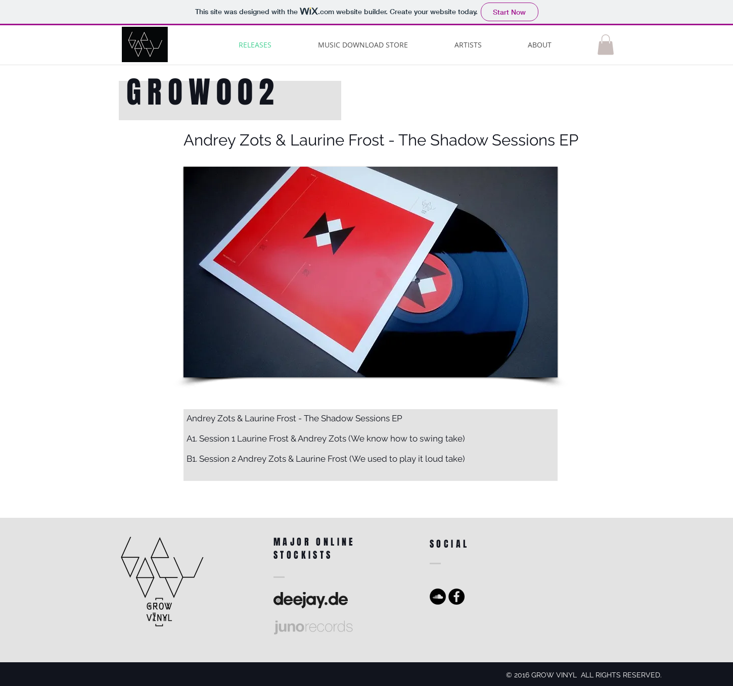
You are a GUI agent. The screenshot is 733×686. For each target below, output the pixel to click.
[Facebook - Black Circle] (456, 597)
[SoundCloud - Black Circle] (438, 597)
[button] (605, 44)
